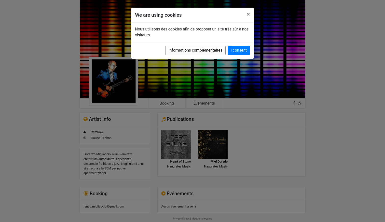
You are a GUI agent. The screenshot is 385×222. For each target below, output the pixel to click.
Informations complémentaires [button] (195, 50)
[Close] (248, 14)
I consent (239, 50)
